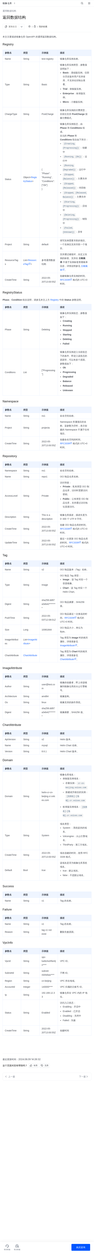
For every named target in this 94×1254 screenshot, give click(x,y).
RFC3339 (66, 280)
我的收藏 (43, 26)
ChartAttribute (30, 655)
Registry (54, 300)
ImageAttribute (68, 645)
